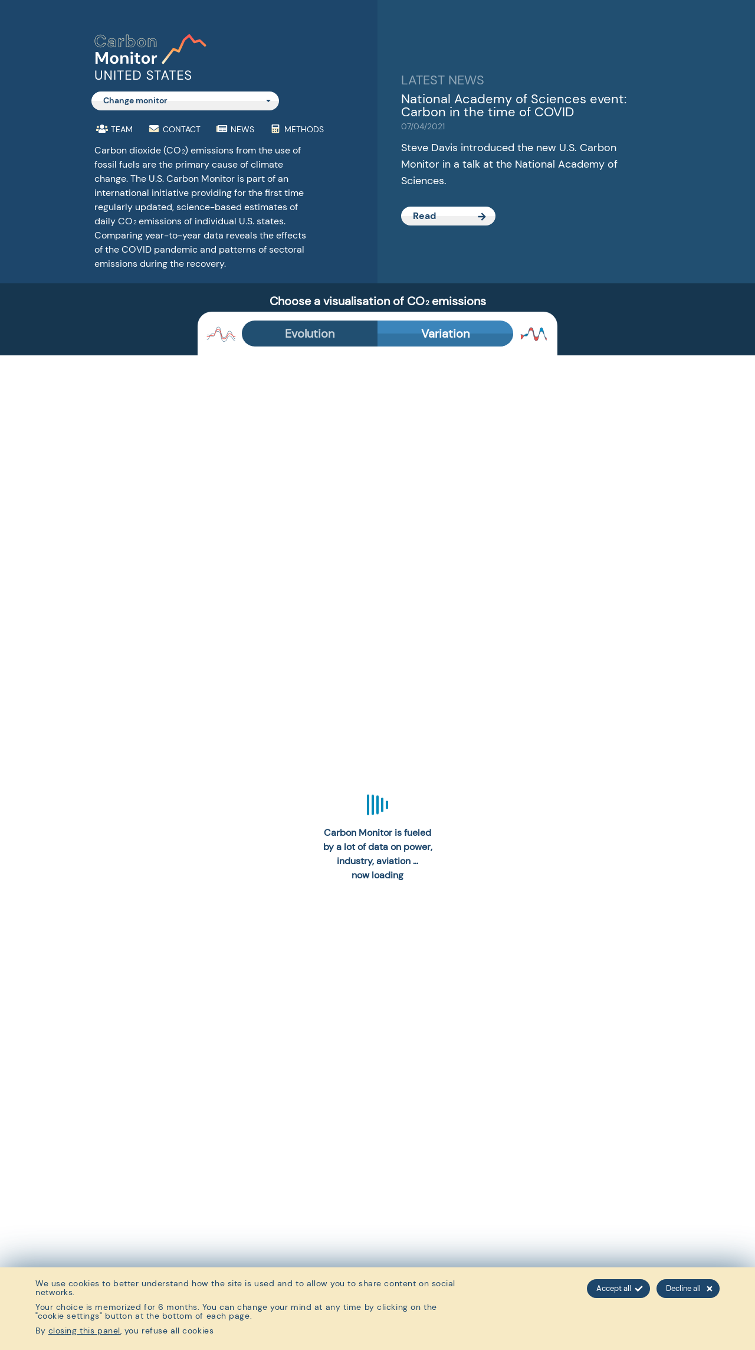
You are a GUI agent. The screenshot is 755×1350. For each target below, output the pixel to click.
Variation (445, 333)
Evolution (309, 333)
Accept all (619, 1288)
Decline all (689, 1288)
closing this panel (84, 1330)
